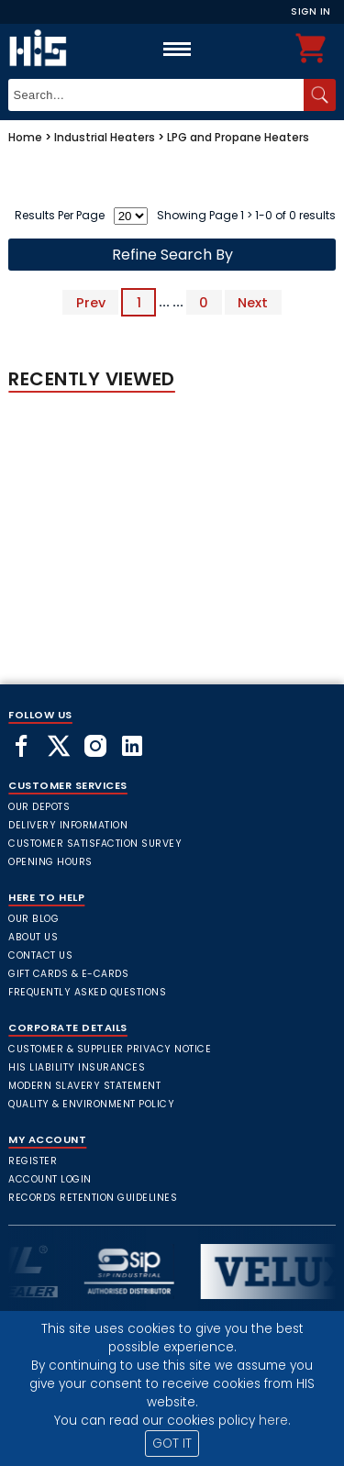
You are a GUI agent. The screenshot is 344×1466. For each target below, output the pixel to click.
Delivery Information (68, 825)
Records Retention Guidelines (92, 1198)
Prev (90, 302)
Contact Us (40, 955)
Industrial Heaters (104, 137)
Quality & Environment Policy (91, 1104)
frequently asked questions (87, 992)
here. (275, 1420)
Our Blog (33, 919)
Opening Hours (50, 862)
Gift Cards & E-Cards (68, 974)
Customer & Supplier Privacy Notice (109, 1049)
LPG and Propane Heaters (238, 137)
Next (253, 302)
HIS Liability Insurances (76, 1067)
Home (25, 137)
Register (32, 1161)
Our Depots (39, 807)
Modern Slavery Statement (84, 1086)
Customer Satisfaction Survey (95, 843)
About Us (33, 937)
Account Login (50, 1179)
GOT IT (172, 1443)
